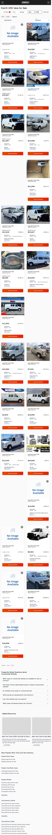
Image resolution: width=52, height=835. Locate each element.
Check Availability (12, 62)
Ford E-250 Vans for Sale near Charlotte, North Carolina (15, 824)
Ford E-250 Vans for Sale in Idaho (9, 810)
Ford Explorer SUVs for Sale (8, 791)
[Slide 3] (38, 40)
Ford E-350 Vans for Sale (7, 787)
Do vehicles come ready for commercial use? (17, 691)
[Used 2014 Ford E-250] (38, 44)
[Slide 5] (14, 85)
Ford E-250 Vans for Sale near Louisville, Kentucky (14, 833)
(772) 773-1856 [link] (7, 286)
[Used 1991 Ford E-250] (12, 546)
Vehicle (3, 665)
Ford (3, 16)
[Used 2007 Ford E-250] (38, 89)
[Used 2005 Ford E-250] (38, 592)
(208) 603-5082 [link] (32, 286)
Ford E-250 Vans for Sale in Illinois (10, 812)
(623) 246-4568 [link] (7, 58)
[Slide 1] (12, 40)
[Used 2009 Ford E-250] (38, 364)
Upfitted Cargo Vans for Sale (8, 761)
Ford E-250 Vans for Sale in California (10, 806)
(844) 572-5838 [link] (32, 378)
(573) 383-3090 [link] (32, 606)
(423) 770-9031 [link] (7, 332)
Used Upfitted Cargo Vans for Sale (10, 773)
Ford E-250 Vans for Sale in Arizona (10, 803)
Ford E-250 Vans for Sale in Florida (10, 808)
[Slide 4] (39, 40)
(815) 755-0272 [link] (7, 423)
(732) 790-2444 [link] (32, 149)
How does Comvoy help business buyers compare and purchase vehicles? (23, 686)
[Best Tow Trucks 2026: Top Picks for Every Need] (16, 731)
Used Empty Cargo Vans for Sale (9, 771)
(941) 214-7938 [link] (7, 104)
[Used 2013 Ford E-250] (12, 89)
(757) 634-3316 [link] (7, 469)
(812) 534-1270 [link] (32, 515)
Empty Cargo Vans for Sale (8, 759)
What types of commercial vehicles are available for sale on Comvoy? (22, 679)
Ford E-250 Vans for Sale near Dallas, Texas (12, 829)
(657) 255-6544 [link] (32, 423)
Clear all (14, 16)
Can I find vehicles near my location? (15, 699)
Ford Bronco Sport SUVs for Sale (9, 782)
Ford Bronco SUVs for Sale (8, 785)
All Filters (6, 12)
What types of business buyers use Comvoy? (17, 703)
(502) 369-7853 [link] (32, 104)
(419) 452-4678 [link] (32, 560)
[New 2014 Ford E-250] (12, 44)
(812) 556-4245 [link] (7, 652)
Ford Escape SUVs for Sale (8, 789)
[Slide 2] (13, 40)
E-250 (8, 16)
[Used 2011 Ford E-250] (38, 181)
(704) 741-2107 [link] (7, 241)
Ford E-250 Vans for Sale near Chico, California (13, 826)
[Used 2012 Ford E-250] (12, 135)
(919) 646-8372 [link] (32, 58)
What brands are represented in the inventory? (18, 695)
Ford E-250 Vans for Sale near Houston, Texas (13, 831)
